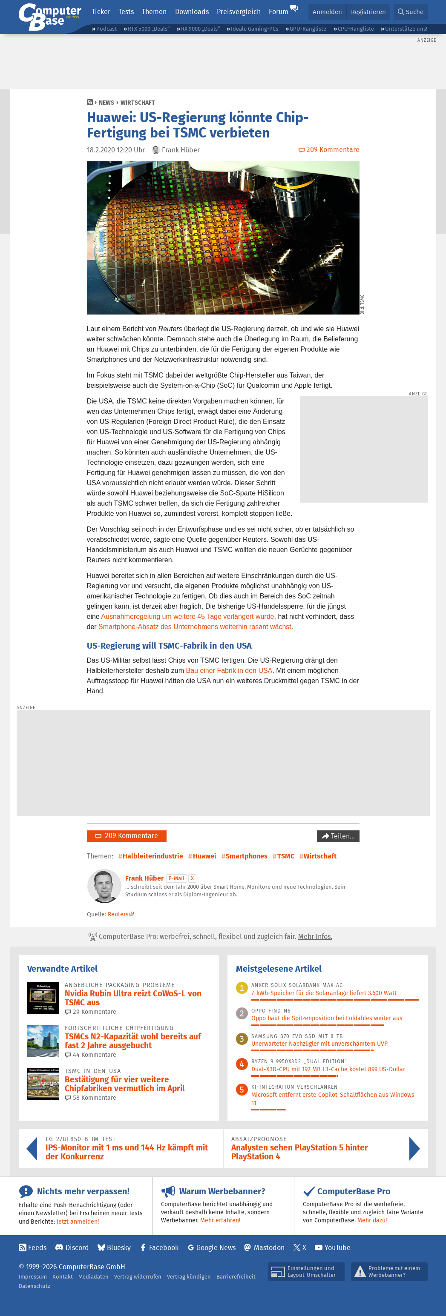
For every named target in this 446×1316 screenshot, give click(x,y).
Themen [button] (154, 12)
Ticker (101, 12)
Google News (216, 1248)
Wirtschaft (138, 102)
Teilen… (342, 836)
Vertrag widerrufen (137, 1277)
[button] (411, 12)
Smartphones (247, 856)
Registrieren (368, 11)
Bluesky (119, 1248)
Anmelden (327, 11)
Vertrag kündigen (189, 1277)
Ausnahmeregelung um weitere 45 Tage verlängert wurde (187, 616)
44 (90, 1054)
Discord (77, 1248)
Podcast (106, 29)
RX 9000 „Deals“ (200, 29)
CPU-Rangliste (356, 29)
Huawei (204, 856)
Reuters (118, 914)
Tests (126, 12)
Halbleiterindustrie (153, 856)
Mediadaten (93, 1277)
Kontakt (62, 1277)
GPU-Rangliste (308, 29)
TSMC (285, 856)
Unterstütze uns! (406, 29)
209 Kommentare (126, 836)
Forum (278, 12)
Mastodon (269, 1248)
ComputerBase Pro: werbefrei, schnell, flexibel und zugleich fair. (210, 936)
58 (90, 1097)
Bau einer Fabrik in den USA (229, 670)
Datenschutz (34, 1286)
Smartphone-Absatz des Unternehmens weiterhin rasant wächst (194, 626)
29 (90, 1011)
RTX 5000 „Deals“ (149, 29)
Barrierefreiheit (236, 1277)
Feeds (37, 1248)
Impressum (33, 1277)
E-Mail (176, 878)
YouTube (338, 1248)
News (106, 102)
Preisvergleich (239, 12)
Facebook (163, 1248)
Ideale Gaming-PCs (254, 29)
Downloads (192, 12)
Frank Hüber (144, 878)
